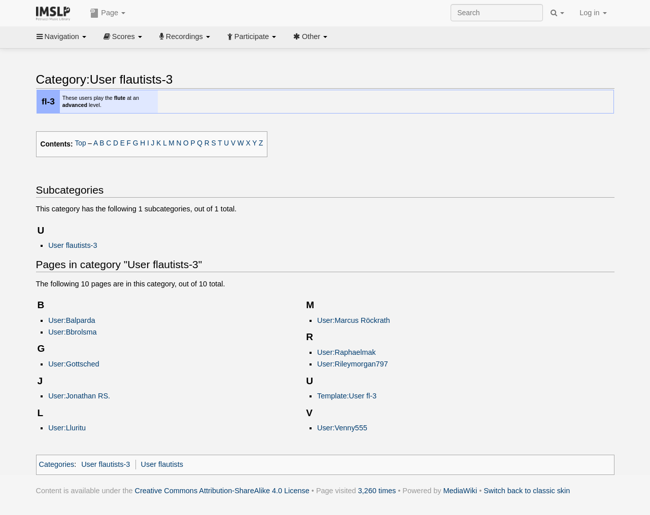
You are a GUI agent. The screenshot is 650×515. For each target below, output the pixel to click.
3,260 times (377, 491)
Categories (57, 464)
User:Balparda (71, 320)
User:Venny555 (342, 428)
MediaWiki (460, 491)
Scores (123, 36)
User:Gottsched (73, 364)
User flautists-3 (72, 245)
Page (107, 13)
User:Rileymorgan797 (352, 364)
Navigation (61, 36)
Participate (251, 36)
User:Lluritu (67, 428)
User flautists (162, 464)
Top (80, 143)
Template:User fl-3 (347, 396)
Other (310, 36)
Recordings (184, 36)
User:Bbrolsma (72, 332)
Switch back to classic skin (527, 491)
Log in (592, 13)
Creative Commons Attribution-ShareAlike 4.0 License (222, 491)
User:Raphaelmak (346, 352)
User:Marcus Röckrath (353, 320)
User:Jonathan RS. (79, 396)
